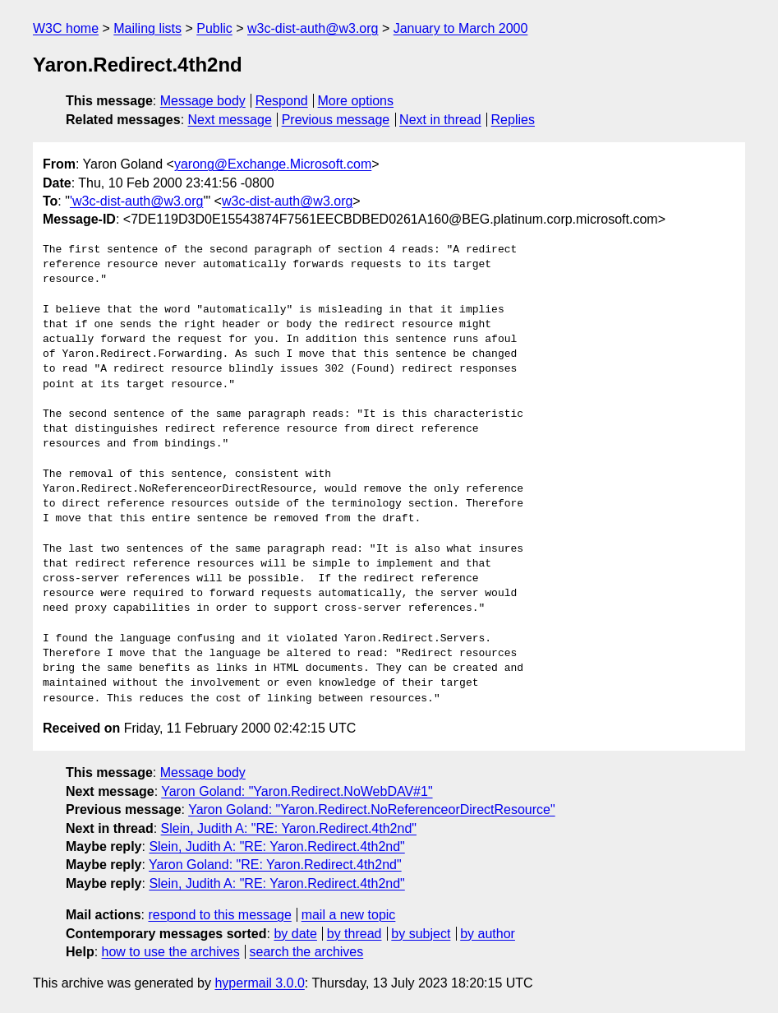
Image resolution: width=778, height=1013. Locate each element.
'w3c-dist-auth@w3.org (136, 201)
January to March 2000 (461, 28)
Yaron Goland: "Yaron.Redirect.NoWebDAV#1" (296, 791)
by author (487, 934)
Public (214, 28)
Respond (281, 101)
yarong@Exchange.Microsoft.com (272, 164)
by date (295, 934)
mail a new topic (349, 915)
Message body (203, 101)
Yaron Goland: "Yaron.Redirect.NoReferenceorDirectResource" (371, 809)
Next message (230, 120)
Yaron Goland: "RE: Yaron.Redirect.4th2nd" (275, 865)
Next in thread (440, 120)
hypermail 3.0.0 (259, 983)
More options (356, 101)
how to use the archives (171, 952)
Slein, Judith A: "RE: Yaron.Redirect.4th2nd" (289, 828)
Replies (513, 120)
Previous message (336, 120)
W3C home (66, 28)
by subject (420, 934)
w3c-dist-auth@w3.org (312, 28)
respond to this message (219, 915)
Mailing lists (147, 28)
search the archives (307, 952)
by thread (354, 934)
